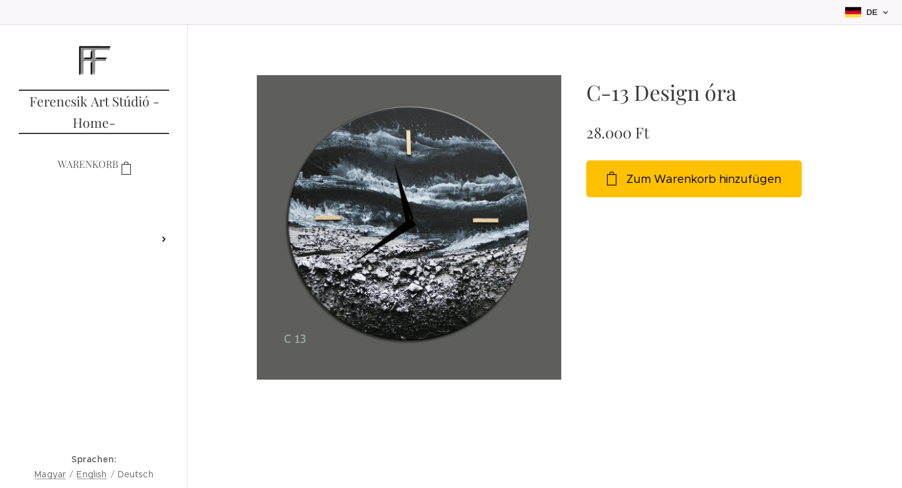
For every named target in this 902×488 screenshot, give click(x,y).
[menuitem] (94, 202)
